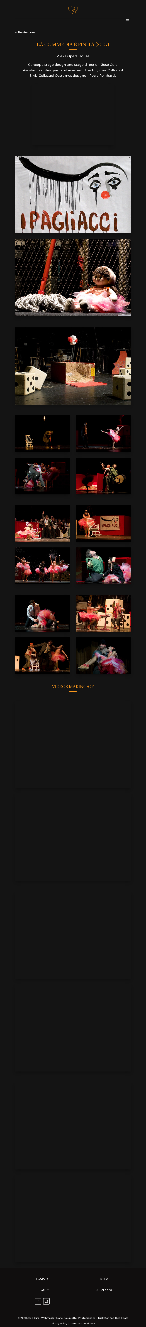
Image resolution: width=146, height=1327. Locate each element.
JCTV (103, 1279)
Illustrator (103, 1317)
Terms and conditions (82, 1323)
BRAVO (42, 1279)
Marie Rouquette (66, 1317)
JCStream (104, 1290)
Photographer (86, 1317)
